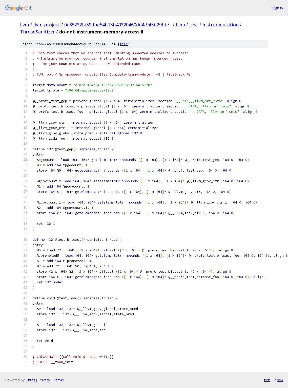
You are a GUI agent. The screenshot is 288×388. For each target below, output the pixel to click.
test (193, 25)
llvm (24, 25)
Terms (58, 380)
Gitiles (30, 380)
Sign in (277, 8)
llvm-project (46, 25)
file (124, 44)
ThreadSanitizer (37, 32)
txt (267, 380)
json (279, 380)
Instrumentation (220, 25)
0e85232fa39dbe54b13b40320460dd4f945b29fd (115, 25)
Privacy (44, 380)
